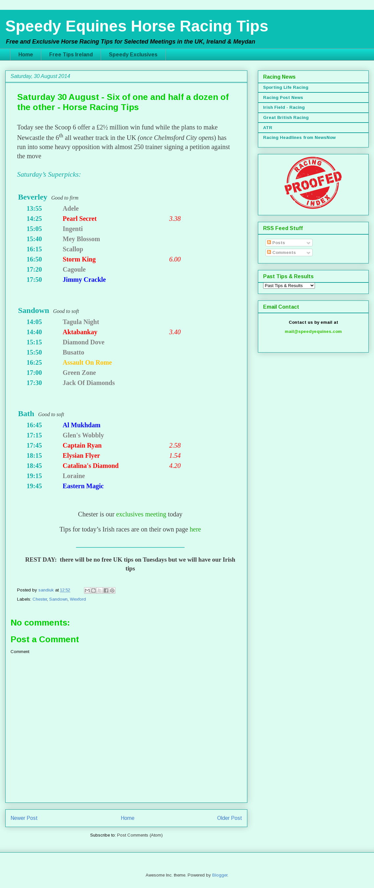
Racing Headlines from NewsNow (299, 137)
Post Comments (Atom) (140, 835)
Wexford (78, 599)
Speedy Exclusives (133, 54)
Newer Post (24, 818)
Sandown (58, 599)
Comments (281, 252)
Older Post (229, 818)
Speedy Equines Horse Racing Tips (136, 26)
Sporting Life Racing (285, 87)
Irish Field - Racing (284, 107)
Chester (39, 599)
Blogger (219, 875)
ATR (267, 127)
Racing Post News (283, 97)
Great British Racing (286, 117)
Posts (276, 242)
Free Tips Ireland (71, 54)
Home (25, 54)
